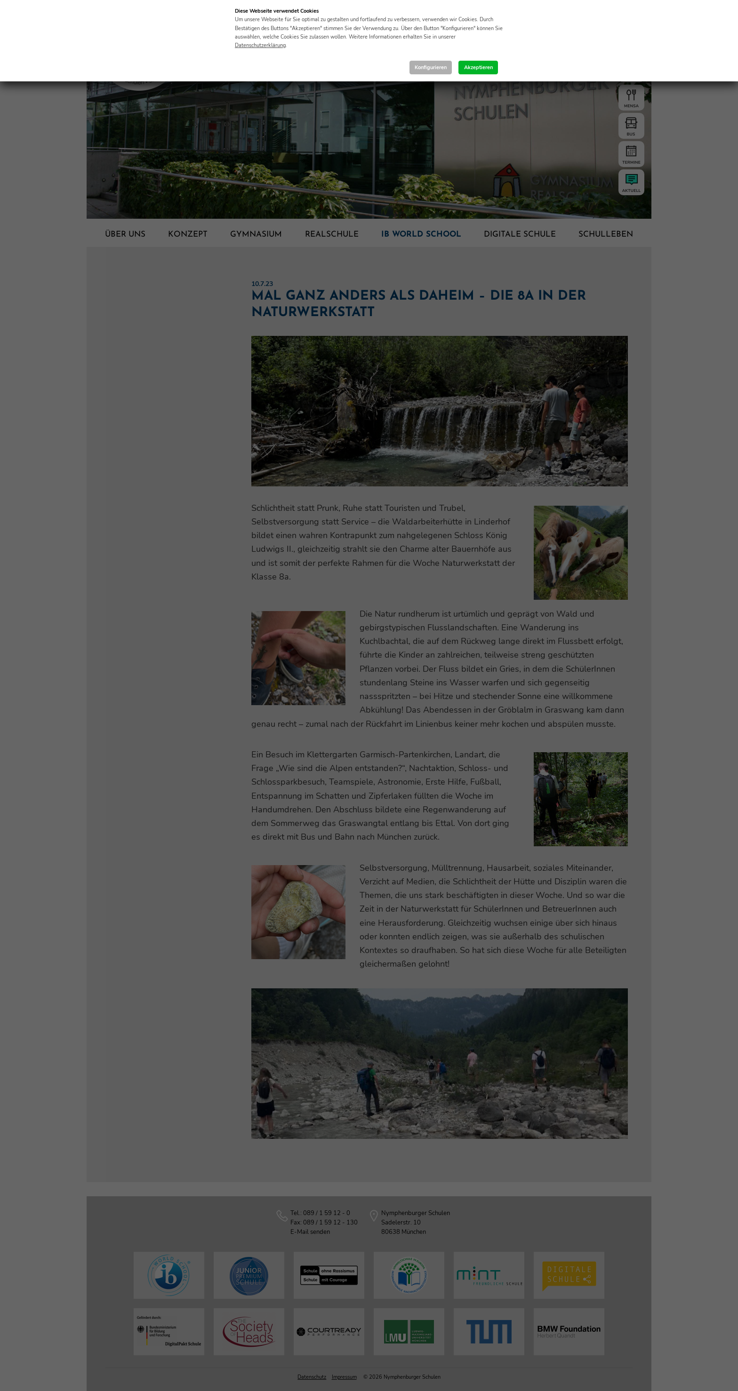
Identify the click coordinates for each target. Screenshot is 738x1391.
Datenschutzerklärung (260, 45)
